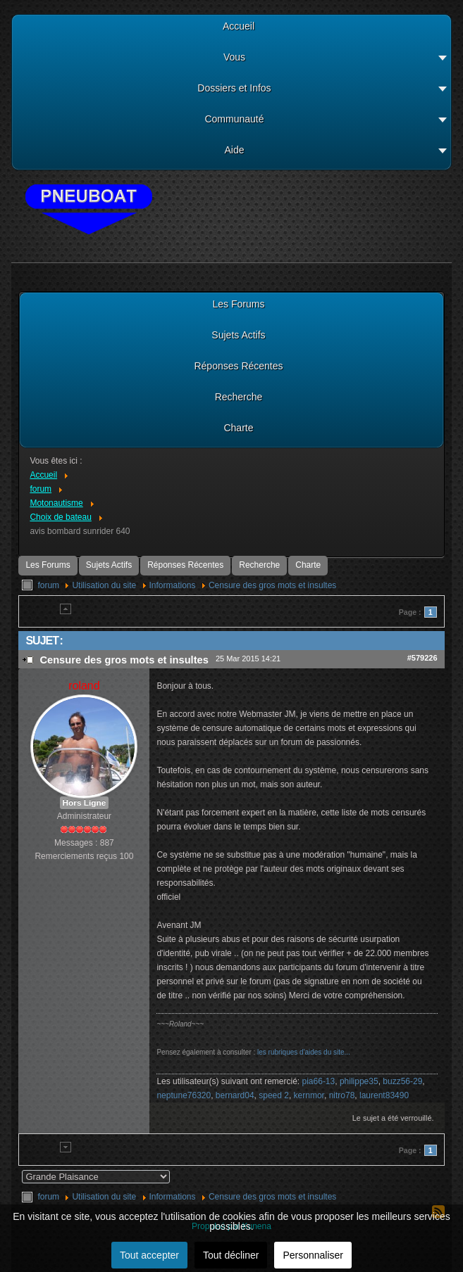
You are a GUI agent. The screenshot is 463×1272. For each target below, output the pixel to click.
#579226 (422, 658)
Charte (308, 565)
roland (83, 686)
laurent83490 (384, 1095)
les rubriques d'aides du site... (303, 1052)
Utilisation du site (104, 585)
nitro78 (342, 1095)
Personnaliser (313, 1255)
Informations (172, 585)
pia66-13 (318, 1081)
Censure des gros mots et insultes (272, 585)
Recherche (259, 565)
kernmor (309, 1095)
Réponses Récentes (185, 565)
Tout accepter (149, 1255)
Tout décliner (231, 1255)
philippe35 (359, 1081)
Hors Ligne (84, 803)
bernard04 (235, 1095)
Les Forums (47, 565)
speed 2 (274, 1095)
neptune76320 (183, 1095)
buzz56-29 (402, 1081)
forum (48, 585)
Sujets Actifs (109, 565)
